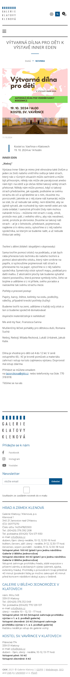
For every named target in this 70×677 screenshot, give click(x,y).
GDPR (39, 669)
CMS (9, 672)
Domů (28, 61)
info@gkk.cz (18, 537)
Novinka (40, 61)
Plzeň (34, 672)
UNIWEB (20, 672)
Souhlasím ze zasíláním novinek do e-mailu (24, 495)
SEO (61, 669)
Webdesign (52, 669)
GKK (5, 669)
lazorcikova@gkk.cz (17, 373)
